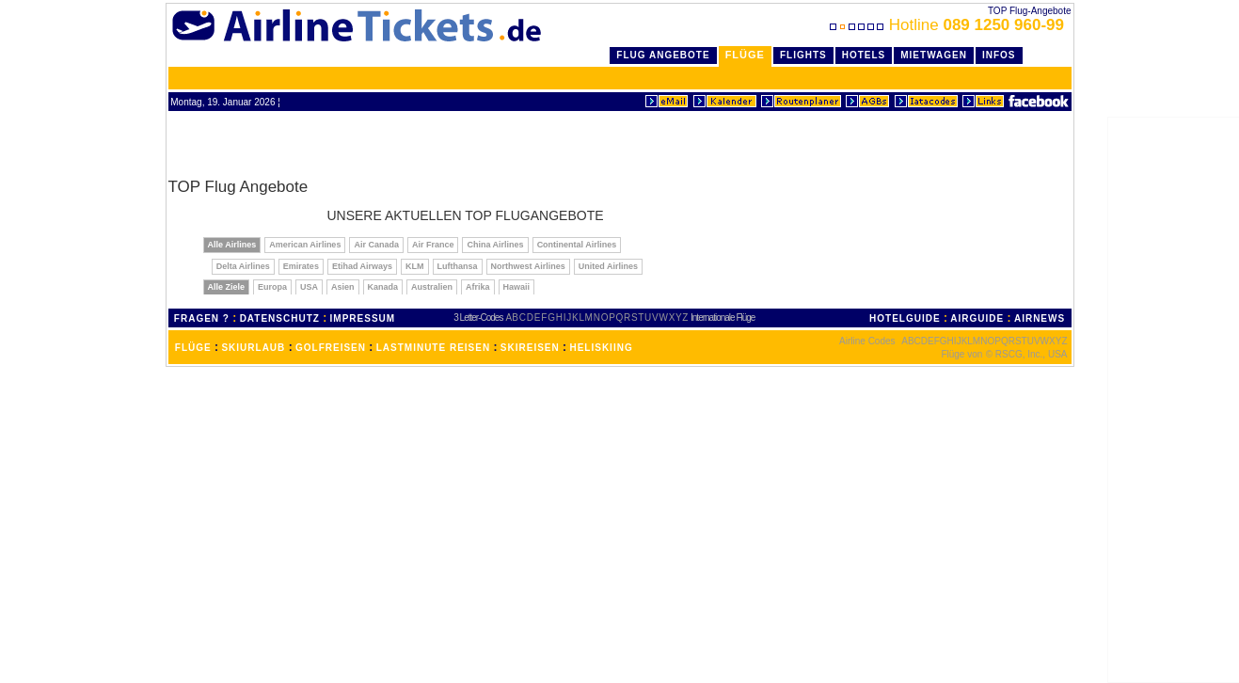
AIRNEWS (1039, 318)
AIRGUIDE (977, 318)
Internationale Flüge (723, 317)
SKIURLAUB (253, 347)
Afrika (478, 287)
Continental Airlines (577, 244)
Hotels (864, 55)
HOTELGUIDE (905, 318)
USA (309, 287)
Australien (432, 287)
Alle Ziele (227, 287)
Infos (999, 55)
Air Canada (376, 244)
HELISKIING (600, 347)
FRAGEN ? (202, 318)
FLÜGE (193, 347)
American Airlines (305, 244)
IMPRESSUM (363, 318)
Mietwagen (933, 55)
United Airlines (608, 266)
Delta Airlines (243, 266)
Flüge (745, 54)
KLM (414, 266)
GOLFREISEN (330, 347)
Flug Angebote (662, 55)
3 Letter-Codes (477, 317)
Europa (272, 287)
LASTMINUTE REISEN (433, 347)
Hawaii (517, 287)
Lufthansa (457, 266)
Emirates (301, 266)
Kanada (383, 287)
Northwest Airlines (528, 266)
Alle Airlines (232, 244)
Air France (433, 244)
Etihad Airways (362, 266)
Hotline (949, 25)
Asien (343, 287)
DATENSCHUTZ (280, 318)
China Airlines (495, 244)
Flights (803, 55)
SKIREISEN (530, 347)
